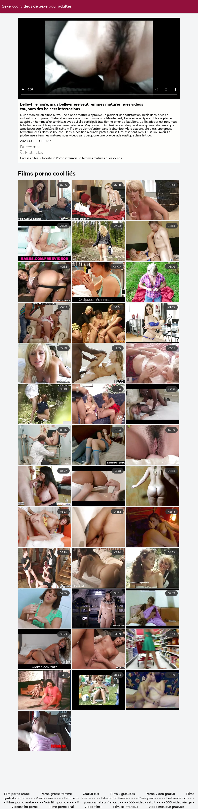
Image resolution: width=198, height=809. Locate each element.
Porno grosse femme (56, 794)
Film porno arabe (17, 794)
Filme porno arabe (20, 802)
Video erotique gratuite (166, 807)
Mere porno (147, 798)
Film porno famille (114, 798)
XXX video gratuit (142, 802)
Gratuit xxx (91, 794)
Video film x (93, 807)
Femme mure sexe (77, 798)
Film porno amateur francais (98, 802)
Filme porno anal (61, 807)
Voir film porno (55, 802)
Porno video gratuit (160, 794)
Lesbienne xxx (176, 798)
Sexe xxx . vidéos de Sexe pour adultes (37, 6)
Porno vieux (45, 798)
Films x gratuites (123, 794)
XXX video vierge (178, 802)
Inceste (47, 158)
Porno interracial (67, 158)
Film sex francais (125, 807)
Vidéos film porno (25, 807)
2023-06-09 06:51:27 (35, 141)
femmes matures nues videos (102, 158)
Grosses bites (29, 158)
